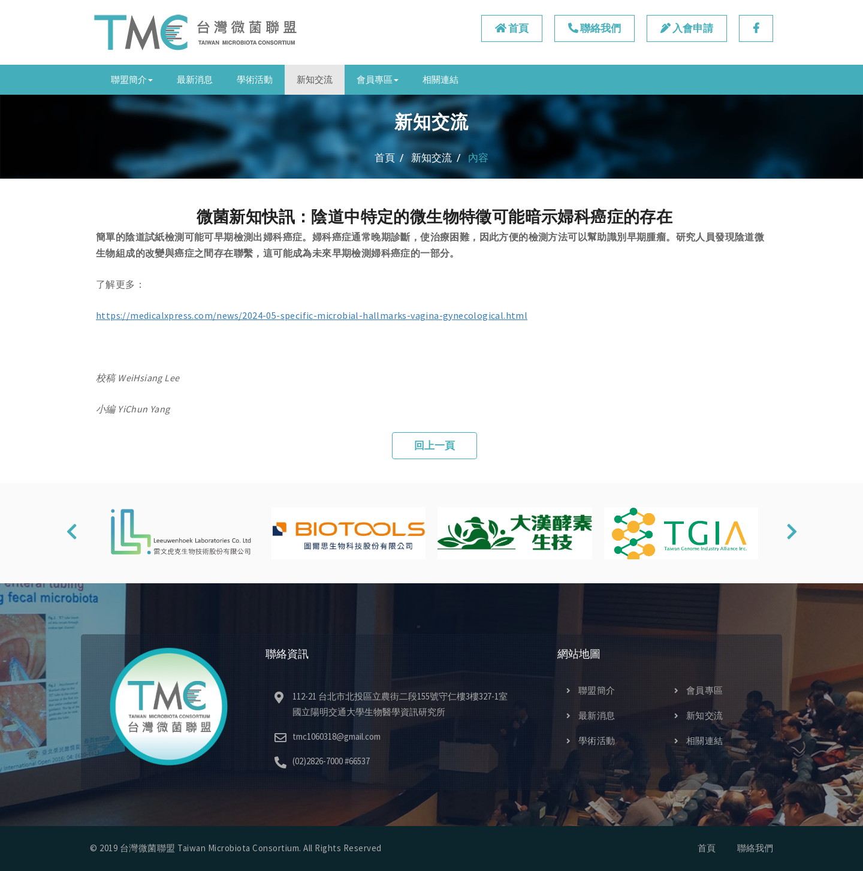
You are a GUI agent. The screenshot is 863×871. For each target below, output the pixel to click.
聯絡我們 (594, 28)
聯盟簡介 (590, 690)
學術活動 (255, 79)
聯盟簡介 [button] (132, 79)
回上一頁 (434, 445)
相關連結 (440, 79)
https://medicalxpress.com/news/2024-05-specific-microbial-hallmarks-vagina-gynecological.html (311, 315)
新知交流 (315, 79)
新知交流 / (436, 158)
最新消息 (195, 79)
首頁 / (389, 158)
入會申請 (686, 28)
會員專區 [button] (378, 79)
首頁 (512, 28)
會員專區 (698, 690)
